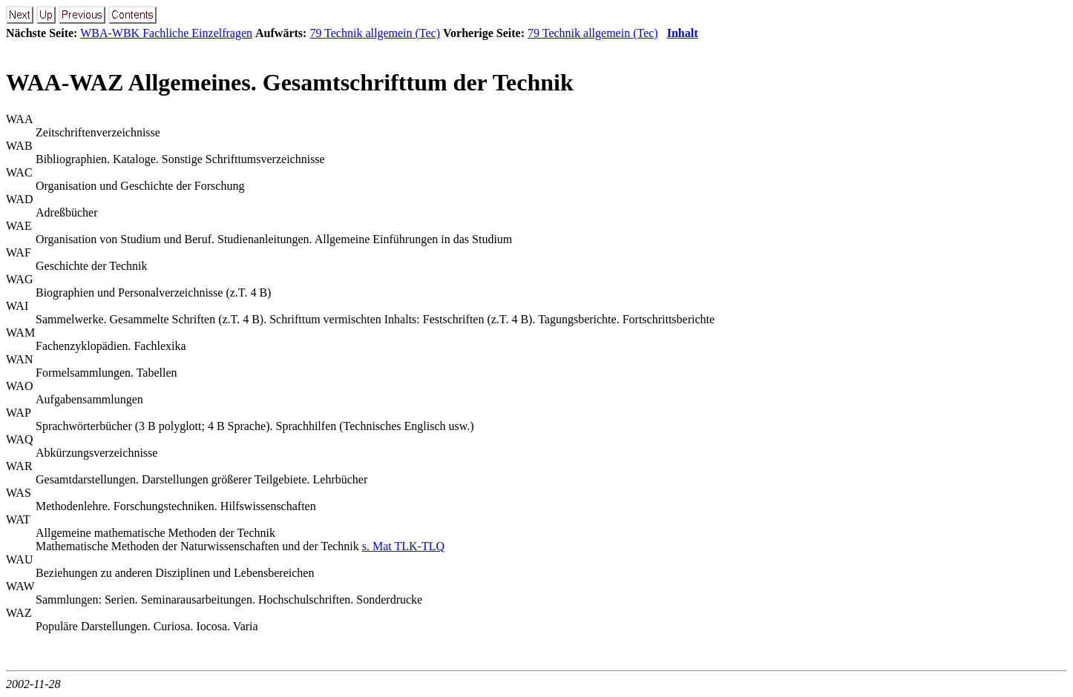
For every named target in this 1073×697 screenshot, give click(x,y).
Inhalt (682, 33)
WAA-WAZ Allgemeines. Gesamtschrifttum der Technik (290, 82)
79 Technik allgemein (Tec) (374, 33)
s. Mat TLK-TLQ (403, 546)
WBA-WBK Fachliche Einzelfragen (166, 33)
